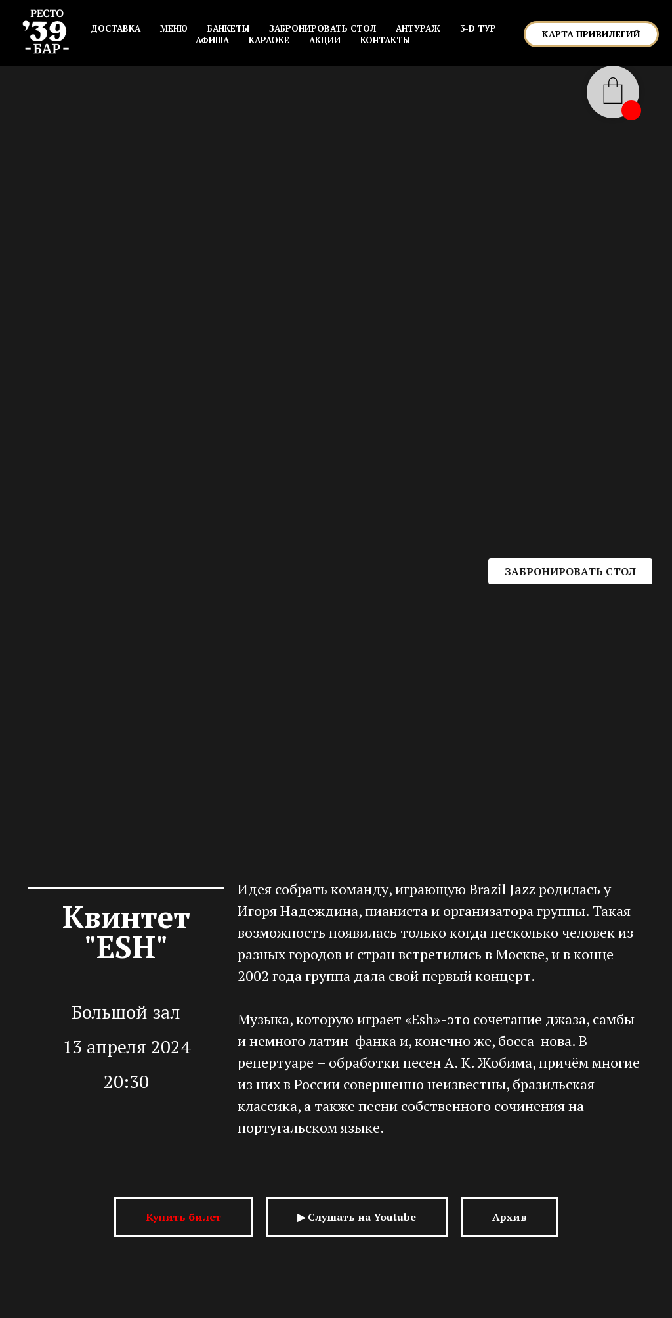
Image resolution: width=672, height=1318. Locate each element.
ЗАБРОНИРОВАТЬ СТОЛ (322, 28)
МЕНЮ (174, 28)
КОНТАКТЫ (385, 40)
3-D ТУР (478, 28)
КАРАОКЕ (269, 40)
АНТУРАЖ (418, 28)
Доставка (115, 28)
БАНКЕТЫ (228, 28)
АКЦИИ (325, 40)
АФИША (212, 40)
